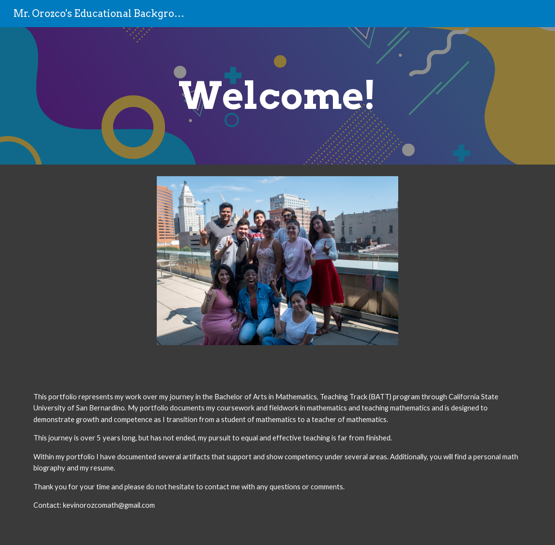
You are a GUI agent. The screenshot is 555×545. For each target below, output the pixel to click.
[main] (277, 96)
